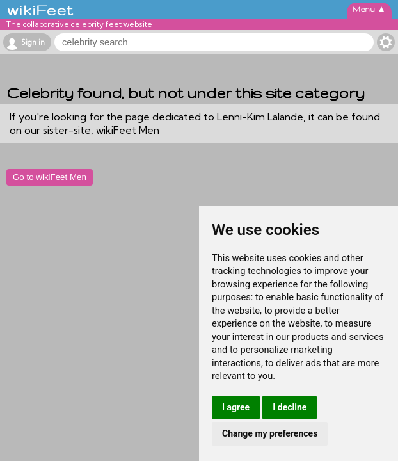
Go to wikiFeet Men (49, 177)
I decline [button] (289, 407)
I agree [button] (236, 407)
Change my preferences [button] (269, 433)
